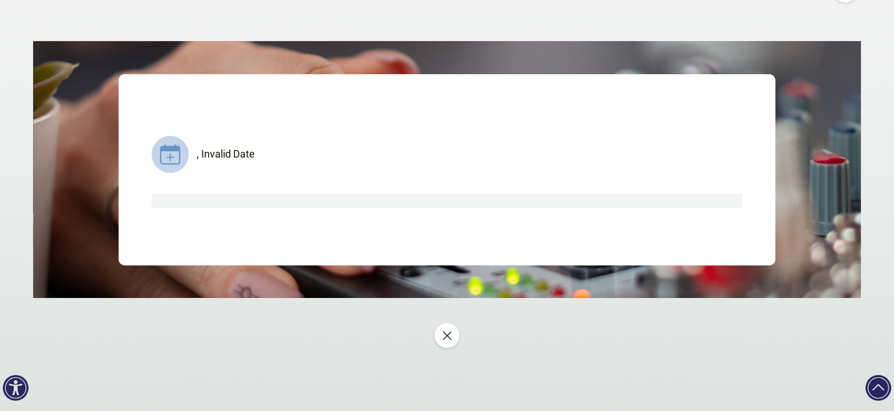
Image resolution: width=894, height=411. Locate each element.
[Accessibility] (16, 388)
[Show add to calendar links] (170, 154)
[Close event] (447, 336)
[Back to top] (878, 388)
